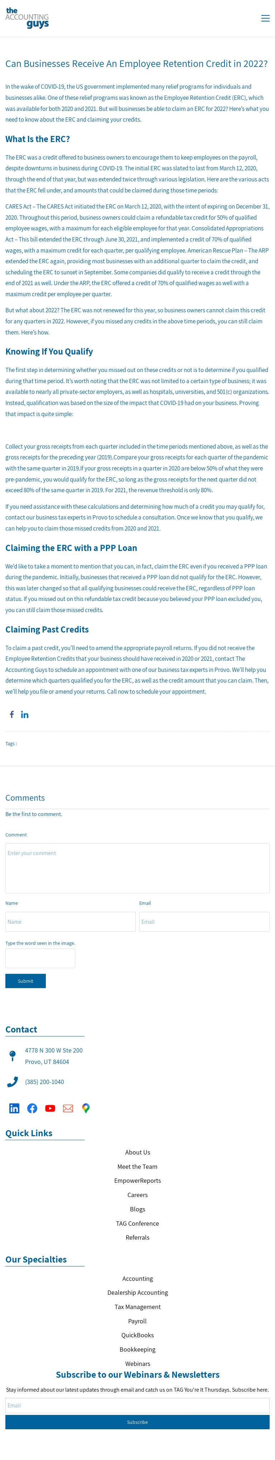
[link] (11, 714)
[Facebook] (32, 1103)
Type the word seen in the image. (40, 943)
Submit (25, 981)
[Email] (68, 1103)
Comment (16, 834)
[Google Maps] (86, 1103)
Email (145, 903)
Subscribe (137, 1399)
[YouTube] (50, 1103)
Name (11, 903)
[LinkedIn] (14, 1103)
